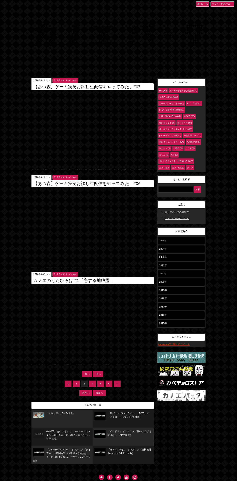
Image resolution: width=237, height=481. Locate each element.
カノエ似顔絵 (178, 167)
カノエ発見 (164, 167)
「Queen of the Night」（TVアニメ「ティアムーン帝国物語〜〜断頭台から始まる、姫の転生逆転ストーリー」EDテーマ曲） (62, 455)
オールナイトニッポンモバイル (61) (175, 129)
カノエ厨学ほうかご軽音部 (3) (183, 91)
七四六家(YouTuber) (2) (170, 116)
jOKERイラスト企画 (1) (170, 135)
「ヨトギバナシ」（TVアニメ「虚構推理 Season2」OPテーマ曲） (122, 452)
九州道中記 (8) (193, 142)
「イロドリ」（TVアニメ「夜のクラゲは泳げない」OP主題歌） (122, 434)
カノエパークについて (177, 218)
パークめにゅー (222, 4)
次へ (98, 374)
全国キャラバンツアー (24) (171, 142)
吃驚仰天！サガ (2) (192, 135)
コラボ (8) (190, 148)
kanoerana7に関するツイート (174, 344)
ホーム (202, 4)
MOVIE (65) (189, 116)
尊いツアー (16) (184, 123)
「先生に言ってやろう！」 (54, 415)
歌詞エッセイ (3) (167, 123)
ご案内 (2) (178, 148)
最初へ (85, 393)
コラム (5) (163, 155)
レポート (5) (165, 148)
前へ (87, 374)
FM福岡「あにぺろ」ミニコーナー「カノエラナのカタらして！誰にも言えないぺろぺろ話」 (62, 435)
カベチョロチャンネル (65, 80)
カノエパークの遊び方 (177, 212)
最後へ (99, 393)
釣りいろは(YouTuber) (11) (171, 110)
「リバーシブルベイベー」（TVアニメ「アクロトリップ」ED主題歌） (121, 416)
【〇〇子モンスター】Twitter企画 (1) (176, 161)
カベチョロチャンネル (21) (171, 103)
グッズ (190, 167)
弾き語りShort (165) (168, 97)
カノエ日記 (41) (194, 103)
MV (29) (163, 91)
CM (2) (174, 155)
